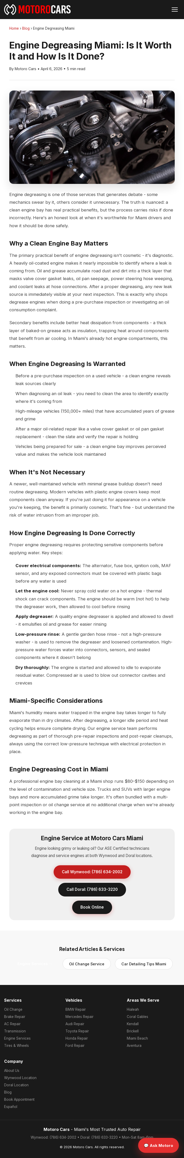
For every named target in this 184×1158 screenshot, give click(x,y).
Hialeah (133, 1009)
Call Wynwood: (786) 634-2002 (92, 871)
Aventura (134, 1045)
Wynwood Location (20, 1078)
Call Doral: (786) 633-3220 (92, 889)
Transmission (15, 1031)
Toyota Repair (77, 1031)
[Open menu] (175, 9)
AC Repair (12, 1024)
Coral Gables (137, 1017)
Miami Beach (137, 1038)
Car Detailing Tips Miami (143, 964)
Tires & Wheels (16, 1045)
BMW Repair (75, 1009)
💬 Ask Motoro (158, 1145)
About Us (11, 1071)
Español (10, 1107)
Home (14, 28)
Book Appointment (19, 1099)
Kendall (133, 1024)
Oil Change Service (86, 964)
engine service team (116, 728)
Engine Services (17, 1038)
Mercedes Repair (79, 1017)
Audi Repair (74, 1024)
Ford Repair (75, 1045)
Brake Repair (14, 1017)
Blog (26, 28)
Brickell (133, 1031)
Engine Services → (35, 963)
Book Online (92, 907)
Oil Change (13, 1009)
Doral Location (16, 1085)
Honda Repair (76, 1038)
